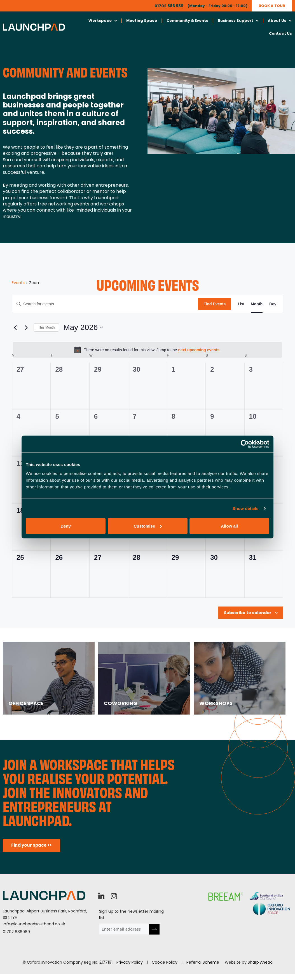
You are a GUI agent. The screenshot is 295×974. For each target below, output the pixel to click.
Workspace (102, 20)
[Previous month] (15, 327)
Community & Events (187, 20)
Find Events (214, 304)
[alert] (147, 350)
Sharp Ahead (260, 962)
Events (18, 282)
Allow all (229, 525)
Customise (148, 525)
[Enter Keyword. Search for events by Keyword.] (105, 304)
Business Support (238, 20)
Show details (246, 508)
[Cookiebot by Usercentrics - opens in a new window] (244, 444)
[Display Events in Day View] (272, 304)
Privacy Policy (129, 962)
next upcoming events (198, 350)
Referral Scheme (202, 962)
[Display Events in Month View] (257, 304)
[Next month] (26, 327)
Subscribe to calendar (247, 612)
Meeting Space (141, 20)
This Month (46, 327)
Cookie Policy (164, 962)
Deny (65, 525)
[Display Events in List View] (241, 304)
